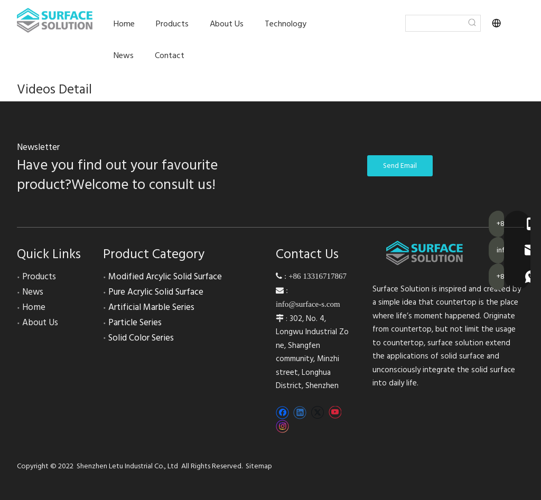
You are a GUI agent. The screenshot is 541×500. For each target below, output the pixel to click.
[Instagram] (283, 426)
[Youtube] (334, 412)
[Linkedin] (299, 412)
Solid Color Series (141, 338)
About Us (40, 322)
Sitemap (259, 466)
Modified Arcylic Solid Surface (165, 276)
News (32, 292)
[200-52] (425, 253)
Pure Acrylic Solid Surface (155, 292)
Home (33, 307)
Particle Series (135, 322)
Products (39, 276)
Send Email (400, 166)
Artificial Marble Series (151, 307)
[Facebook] (282, 412)
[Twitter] (317, 412)
